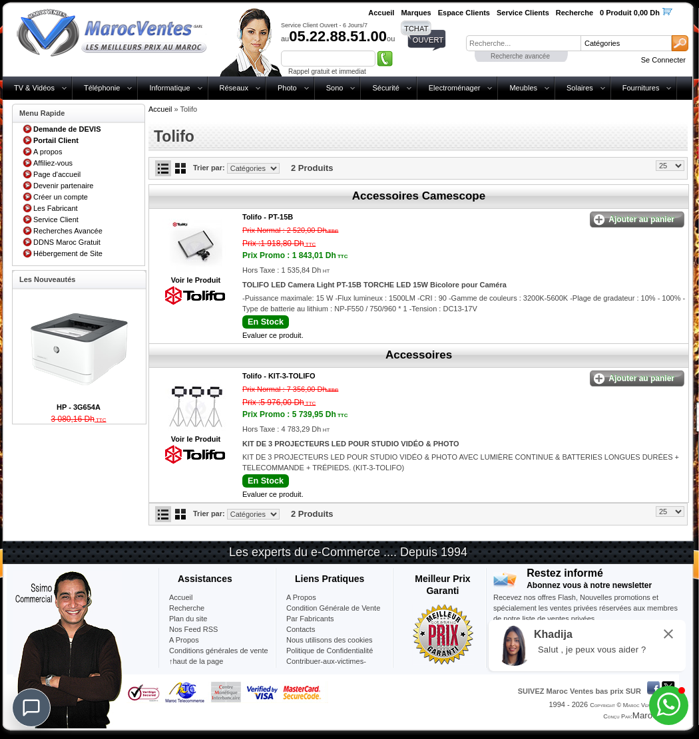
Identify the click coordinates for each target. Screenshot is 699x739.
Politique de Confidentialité (329, 651)
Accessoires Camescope (418, 196)
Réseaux (234, 88)
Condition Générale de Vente (333, 608)
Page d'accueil (57, 174)
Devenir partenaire (63, 186)
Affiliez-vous (53, 163)
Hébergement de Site (68, 253)
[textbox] (523, 43)
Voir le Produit (195, 280)
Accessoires (418, 355)
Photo (287, 88)
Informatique (169, 88)
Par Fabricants (310, 619)
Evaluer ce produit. (273, 335)
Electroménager (455, 88)
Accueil (160, 109)
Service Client (56, 219)
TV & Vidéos (34, 88)
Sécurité (385, 88)
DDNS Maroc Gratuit (67, 242)
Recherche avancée (520, 56)
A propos (47, 152)
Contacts (300, 629)
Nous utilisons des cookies (329, 640)
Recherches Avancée (68, 231)
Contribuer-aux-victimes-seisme (326, 666)
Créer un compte (60, 197)
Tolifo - (267, 217)
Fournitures (641, 88)
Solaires (580, 88)
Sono (335, 88)
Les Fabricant (55, 208)
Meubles (523, 88)
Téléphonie (102, 88)
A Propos (301, 597)
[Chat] (31, 707)
